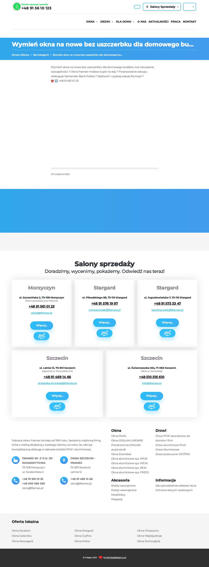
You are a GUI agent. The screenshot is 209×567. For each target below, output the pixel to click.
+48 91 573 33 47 (167, 303)
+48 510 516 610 (151, 377)
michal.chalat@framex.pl (104, 310)
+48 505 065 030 (33, 483)
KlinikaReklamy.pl (116, 557)
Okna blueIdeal (121, 454)
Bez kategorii (41, 54)
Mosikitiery (118, 494)
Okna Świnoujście (148, 541)
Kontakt (189, 21)
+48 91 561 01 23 (42, 306)
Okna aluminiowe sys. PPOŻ (129, 458)
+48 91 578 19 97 (104, 303)
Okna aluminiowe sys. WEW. (129, 463)
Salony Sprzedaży (162, 7)
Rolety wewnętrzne (124, 490)
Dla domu (123, 21)
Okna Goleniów (22, 535)
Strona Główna (20, 54)
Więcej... (42, 325)
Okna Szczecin (21, 530)
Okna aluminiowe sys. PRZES (130, 472)
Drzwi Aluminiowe (167, 449)
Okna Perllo (118, 436)
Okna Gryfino (82, 535)
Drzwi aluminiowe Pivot (170, 445)
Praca (176, 21)
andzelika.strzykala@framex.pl (57, 383)
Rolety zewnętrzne (123, 485)
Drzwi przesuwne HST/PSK (172, 454)
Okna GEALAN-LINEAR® (127, 440)
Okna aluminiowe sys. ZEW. (129, 467)
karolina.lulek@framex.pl (167, 310)
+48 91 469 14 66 (57, 377)
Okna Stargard (83, 530)
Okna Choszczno (148, 530)
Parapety (117, 499)
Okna (90, 21)
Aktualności (158, 21)
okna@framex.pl (41, 313)
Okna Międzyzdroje (149, 535)
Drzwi (105, 21)
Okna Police (82, 541)
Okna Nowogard (22, 541)
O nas (141, 21)
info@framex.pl (151, 383)
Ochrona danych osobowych (174, 490)
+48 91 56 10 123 (36, 8)
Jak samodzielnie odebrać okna (175, 485)
